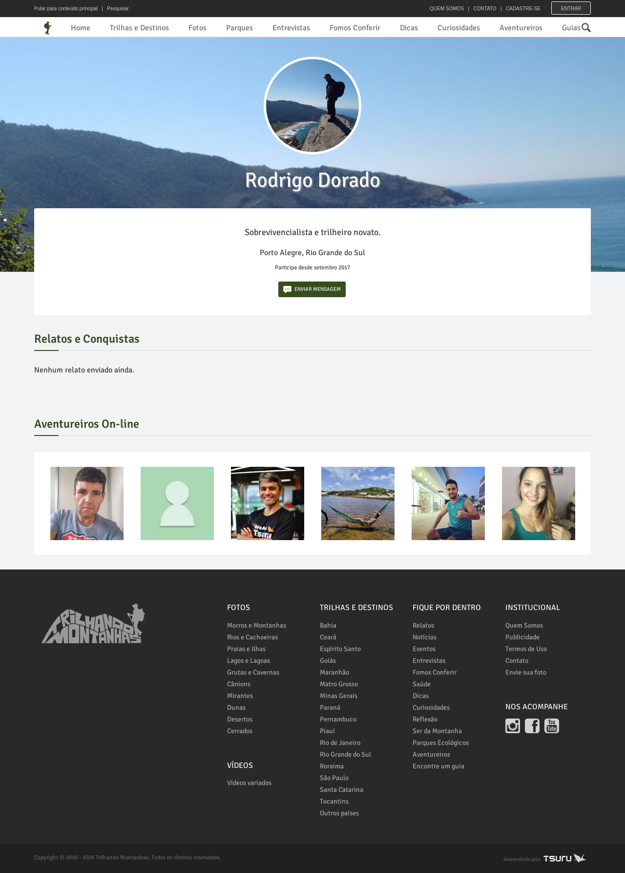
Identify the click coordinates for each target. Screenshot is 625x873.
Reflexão (425, 719)
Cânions (238, 684)
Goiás (328, 660)
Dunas (236, 707)
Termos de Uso (526, 649)
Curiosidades (459, 28)
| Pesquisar (114, 8)
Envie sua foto (525, 672)
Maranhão (334, 672)
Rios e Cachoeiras (252, 637)
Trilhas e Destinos (139, 28)
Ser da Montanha (437, 731)
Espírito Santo (340, 649)
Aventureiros (521, 28)
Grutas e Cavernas (253, 672)
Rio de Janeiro (340, 743)
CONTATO (484, 8)
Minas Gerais (338, 696)
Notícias (425, 637)
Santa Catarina (341, 790)
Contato (516, 660)
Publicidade (522, 637)
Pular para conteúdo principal (66, 8)
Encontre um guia (438, 766)
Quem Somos (524, 625)
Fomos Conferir (355, 28)
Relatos (423, 625)
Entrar (571, 8)
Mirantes (240, 696)
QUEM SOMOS (447, 8)
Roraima (332, 766)
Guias (571, 28)
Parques (239, 28)
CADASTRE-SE (523, 8)
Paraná (330, 707)
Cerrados (239, 731)
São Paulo (334, 778)
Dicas (409, 28)
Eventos (424, 649)
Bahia (328, 625)
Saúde (422, 684)
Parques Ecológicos (441, 743)
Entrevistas (291, 28)
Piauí (327, 731)
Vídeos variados (249, 783)
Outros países (339, 813)
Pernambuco (338, 719)
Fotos (197, 28)
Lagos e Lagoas (248, 660)
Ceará (328, 637)
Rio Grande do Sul (345, 754)
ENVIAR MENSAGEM (312, 289)
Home (80, 28)
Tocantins (334, 801)
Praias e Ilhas (246, 649)
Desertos (239, 719)
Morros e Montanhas (256, 625)
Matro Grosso (339, 684)
